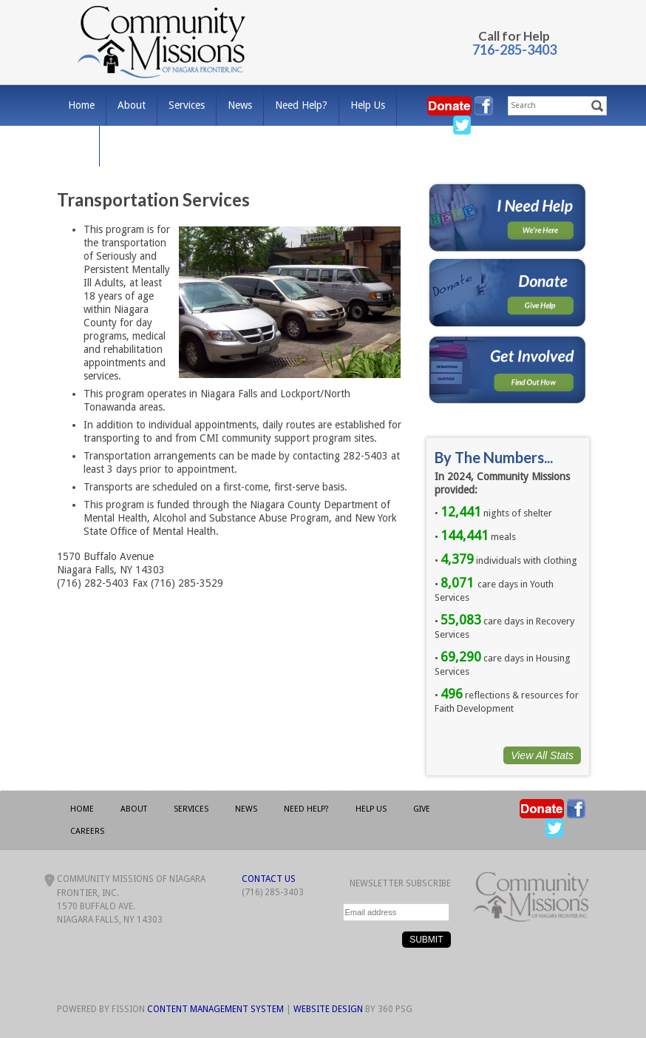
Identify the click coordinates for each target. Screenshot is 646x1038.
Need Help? (301, 105)
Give (78, 146)
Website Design (328, 1009)
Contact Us (269, 879)
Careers (128, 146)
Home (81, 105)
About (132, 105)
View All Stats (542, 755)
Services (187, 105)
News (240, 105)
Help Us (367, 105)
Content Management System (215, 1009)
